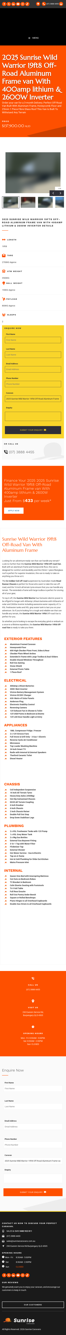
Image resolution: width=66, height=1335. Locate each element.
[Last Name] (33, 355)
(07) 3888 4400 (13, 1236)
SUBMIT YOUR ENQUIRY (33, 430)
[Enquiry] (33, 416)
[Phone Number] (33, 384)
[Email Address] (33, 369)
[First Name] (33, 340)
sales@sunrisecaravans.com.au (20, 1241)
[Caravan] (33, 399)
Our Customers (11, 1303)
